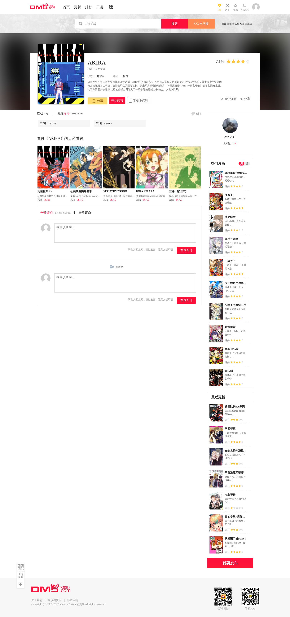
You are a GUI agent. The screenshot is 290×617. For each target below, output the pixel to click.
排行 (88, 7)
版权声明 (72, 600)
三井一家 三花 (177, 191)
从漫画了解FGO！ (236, 538)
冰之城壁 (230, 217)
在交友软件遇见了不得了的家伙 (243, 450)
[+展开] (175, 89)
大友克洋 (100, 69)
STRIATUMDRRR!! (115, 191)
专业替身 (230, 494)
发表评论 (186, 250)
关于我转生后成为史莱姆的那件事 (245, 283)
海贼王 (229, 195)
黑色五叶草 (231, 239)
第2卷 (67, 113)
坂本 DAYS (231, 349)
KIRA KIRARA (145, 191)
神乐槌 (229, 371)
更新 (77, 7)
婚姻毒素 (230, 327)
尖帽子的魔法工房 (235, 305)
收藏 (97, 101)
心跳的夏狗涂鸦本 (81, 191)
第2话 (113, 199)
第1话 (80, 199)
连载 (43, 113)
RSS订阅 (230, 98)
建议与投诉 (54, 600)
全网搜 (201, 23)
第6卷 (47, 199)
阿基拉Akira (44, 191)
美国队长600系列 (235, 406)
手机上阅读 (140, 100)
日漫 (99, 7)
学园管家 (230, 428)
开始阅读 (117, 100)
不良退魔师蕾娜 (234, 472)
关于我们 (36, 600)
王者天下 (230, 261)
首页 (66, 7)
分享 (247, 98)
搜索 (175, 23)
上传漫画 (20, 576)
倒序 (198, 113)
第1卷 (104, 123)
